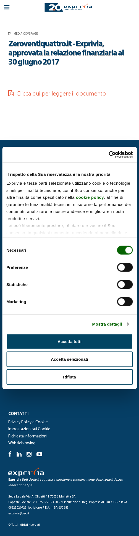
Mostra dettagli (107, 324)
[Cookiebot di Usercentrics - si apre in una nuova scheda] (108, 154)
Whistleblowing (21, 443)
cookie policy (90, 197)
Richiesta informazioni (27, 436)
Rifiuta (69, 376)
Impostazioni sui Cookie (29, 429)
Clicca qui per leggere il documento (57, 94)
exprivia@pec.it (18, 513)
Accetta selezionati (69, 359)
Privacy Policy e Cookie (28, 422)
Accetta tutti (69, 341)
